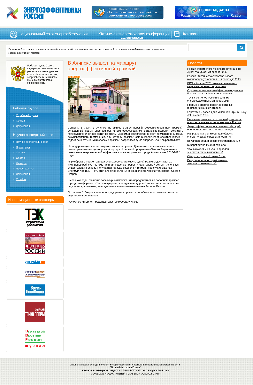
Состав (20, 120)
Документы (23, 126)
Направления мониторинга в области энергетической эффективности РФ (210, 135)
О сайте (21, 179)
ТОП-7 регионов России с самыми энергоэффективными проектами (208, 99)
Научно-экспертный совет (34, 135)
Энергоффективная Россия (125, 367)
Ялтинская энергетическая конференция (132, 35)
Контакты (191, 34)
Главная (12, 49)
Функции (21, 163)
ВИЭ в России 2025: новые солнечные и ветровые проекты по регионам (212, 85)
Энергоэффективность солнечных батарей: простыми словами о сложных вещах (214, 128)
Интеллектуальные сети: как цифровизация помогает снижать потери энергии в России (214, 121)
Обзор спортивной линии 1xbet (206, 156)
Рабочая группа (25, 108)
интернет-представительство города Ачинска (110, 201)
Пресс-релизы (24, 168)
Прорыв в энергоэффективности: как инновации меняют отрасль (210, 106)
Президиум (23, 147)
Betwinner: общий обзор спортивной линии (213, 140)
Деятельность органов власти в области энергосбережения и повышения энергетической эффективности (76, 49)
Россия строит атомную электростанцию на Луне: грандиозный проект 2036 (214, 70)
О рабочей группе (27, 115)
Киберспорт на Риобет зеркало (206, 144)
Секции (20, 152)
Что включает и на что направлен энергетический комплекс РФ (208, 150)
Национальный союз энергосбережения (52, 34)
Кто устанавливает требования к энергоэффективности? (207, 162)
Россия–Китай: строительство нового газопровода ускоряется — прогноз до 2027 (214, 77)
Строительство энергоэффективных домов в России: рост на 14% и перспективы (215, 92)
